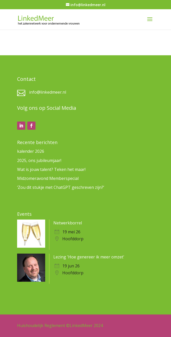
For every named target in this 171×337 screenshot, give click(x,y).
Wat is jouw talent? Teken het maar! (51, 169)
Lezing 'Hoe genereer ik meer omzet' (88, 257)
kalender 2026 (30, 151)
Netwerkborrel (67, 223)
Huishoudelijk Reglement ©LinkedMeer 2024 (60, 325)
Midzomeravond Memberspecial (48, 178)
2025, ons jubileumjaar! (39, 160)
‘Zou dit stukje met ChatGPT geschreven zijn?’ (60, 187)
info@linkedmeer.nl (47, 92)
